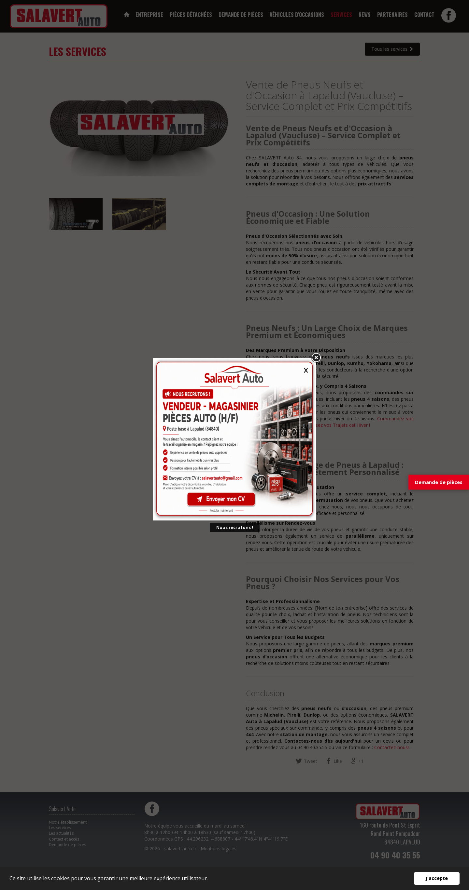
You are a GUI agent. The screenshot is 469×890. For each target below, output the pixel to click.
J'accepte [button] (437, 878)
